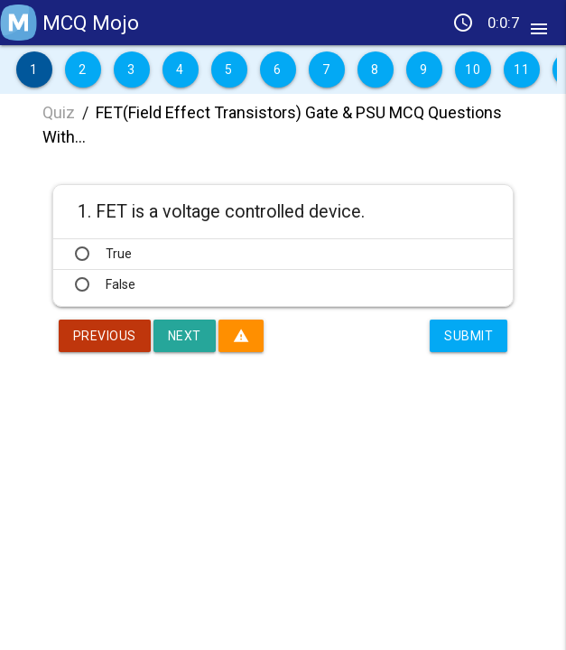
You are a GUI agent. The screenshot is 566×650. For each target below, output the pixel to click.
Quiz (58, 112)
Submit (468, 336)
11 (521, 69)
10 (472, 69)
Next (184, 336)
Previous (104, 336)
